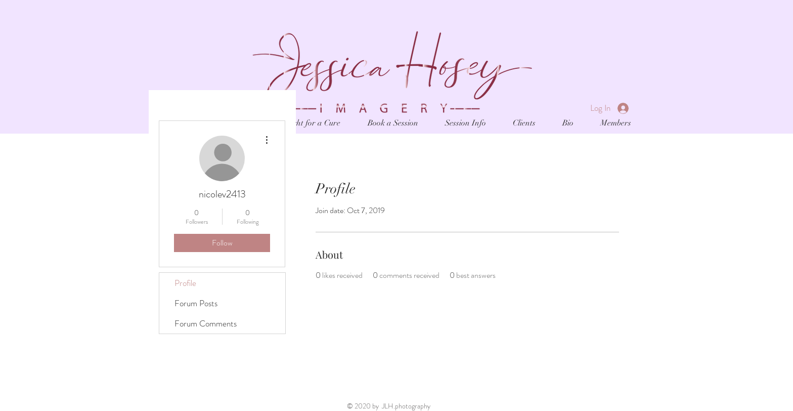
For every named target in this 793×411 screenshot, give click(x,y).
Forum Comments (205, 323)
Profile (185, 283)
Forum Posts (195, 303)
